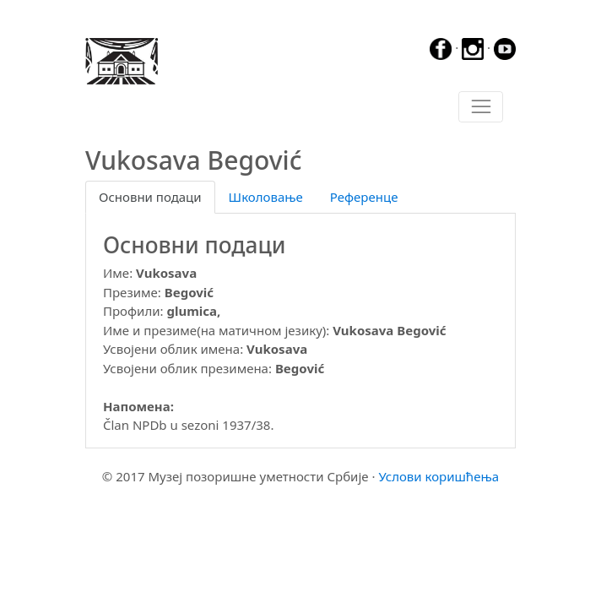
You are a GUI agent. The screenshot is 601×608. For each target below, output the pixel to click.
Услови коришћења (438, 476)
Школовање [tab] (266, 196)
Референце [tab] (364, 196)
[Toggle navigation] (480, 107)
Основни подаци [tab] (150, 196)
